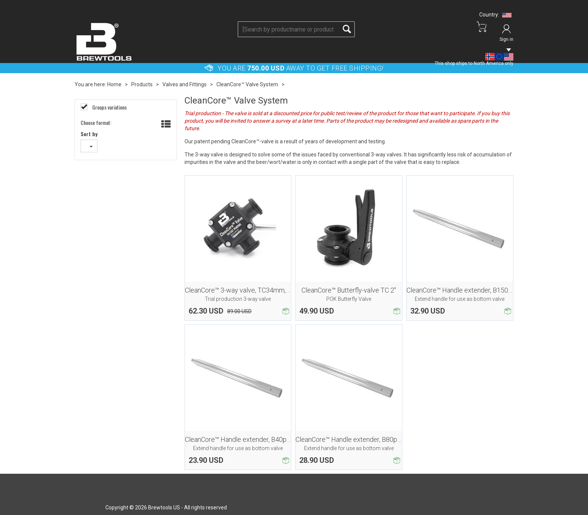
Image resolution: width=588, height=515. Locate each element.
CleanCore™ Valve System (247, 84)
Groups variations (109, 107)
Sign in (506, 39)
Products (142, 84)
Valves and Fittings (184, 84)
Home (114, 84)
